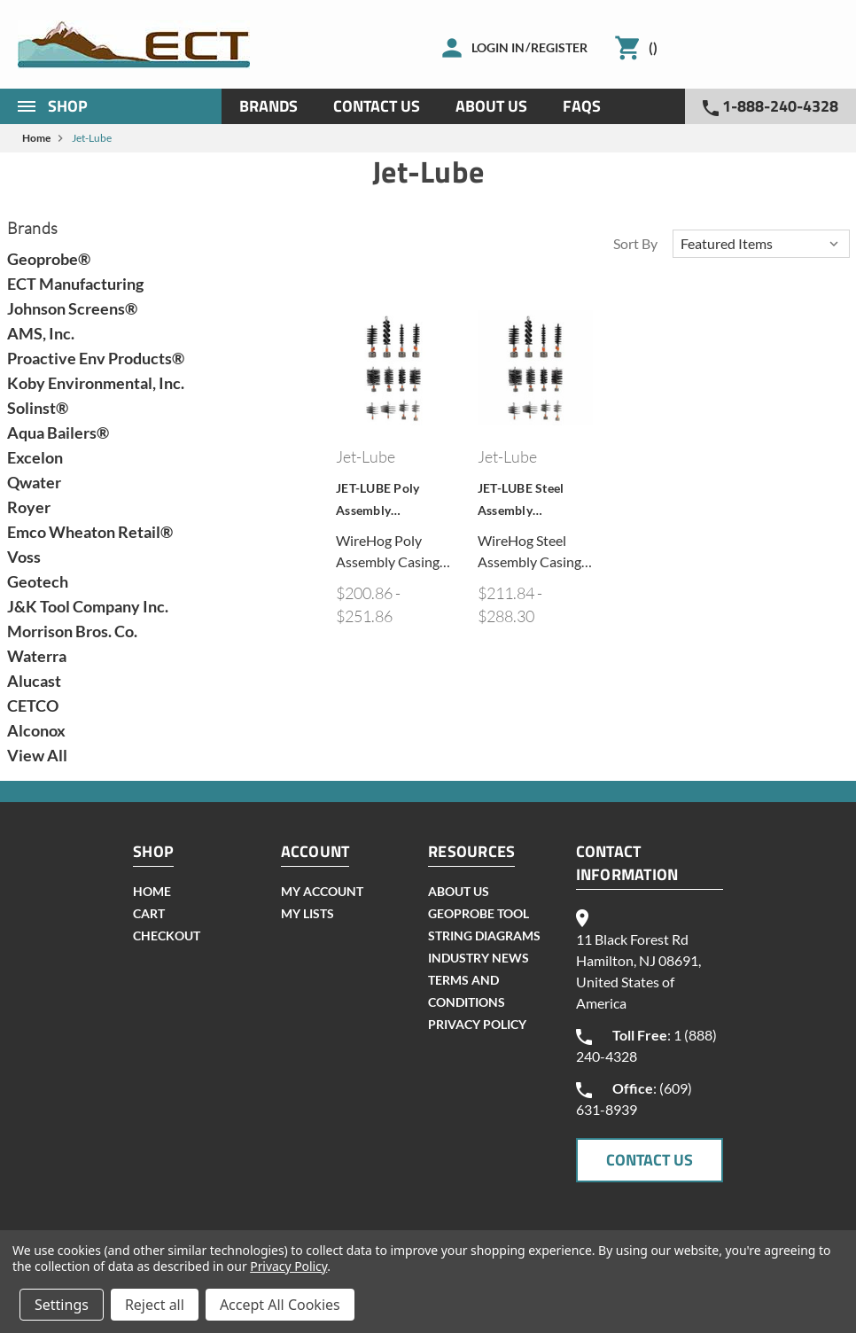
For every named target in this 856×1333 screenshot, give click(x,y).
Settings (62, 1304)
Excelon (35, 457)
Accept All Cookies (280, 1304)
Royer (29, 507)
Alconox (36, 730)
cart (149, 913)
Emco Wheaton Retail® (90, 532)
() (653, 47)
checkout (166, 935)
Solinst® (37, 407)
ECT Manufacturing (75, 283)
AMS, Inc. (40, 333)
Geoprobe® (48, 259)
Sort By (635, 243)
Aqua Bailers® (58, 432)
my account (322, 891)
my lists (307, 913)
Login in (498, 47)
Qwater (34, 482)
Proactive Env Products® (95, 358)
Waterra (36, 656)
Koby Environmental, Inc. (95, 383)
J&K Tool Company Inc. (87, 606)
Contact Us (376, 106)
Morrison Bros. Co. (72, 631)
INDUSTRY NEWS (478, 957)
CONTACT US (649, 1160)
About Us (491, 106)
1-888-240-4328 (770, 106)
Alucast (34, 680)
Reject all (154, 1304)
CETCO (32, 705)
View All (37, 755)
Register (559, 47)
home (152, 891)
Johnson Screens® (72, 308)
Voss (24, 556)
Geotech (37, 581)
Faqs (582, 106)
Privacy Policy (477, 1024)
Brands (268, 106)
